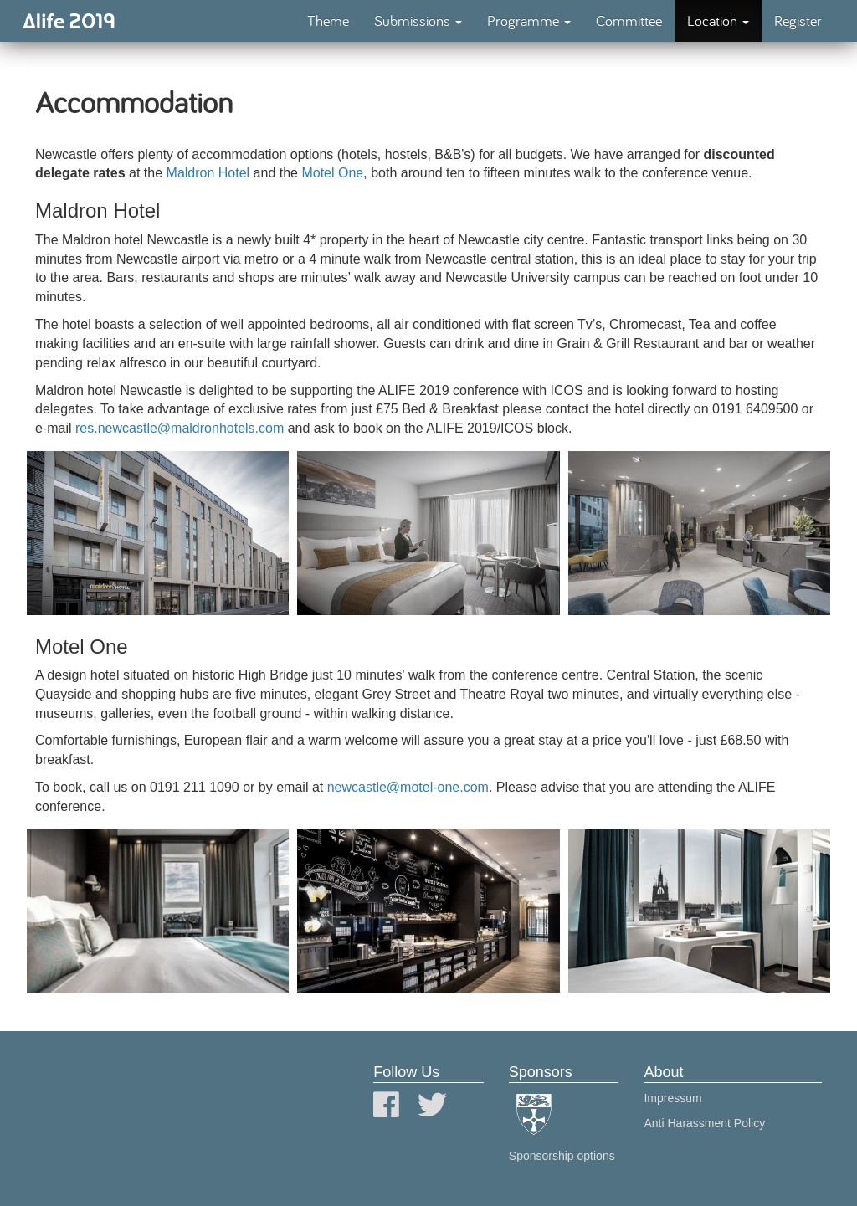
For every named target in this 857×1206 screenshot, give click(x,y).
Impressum (672, 1098)
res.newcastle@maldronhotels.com (179, 428)
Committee (629, 20)
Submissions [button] (418, 20)
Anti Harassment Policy (704, 1123)
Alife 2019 (69, 21)
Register (798, 20)
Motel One (332, 173)
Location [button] (718, 20)
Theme (328, 20)
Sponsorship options (562, 1155)
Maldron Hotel (208, 173)
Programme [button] (529, 20)
